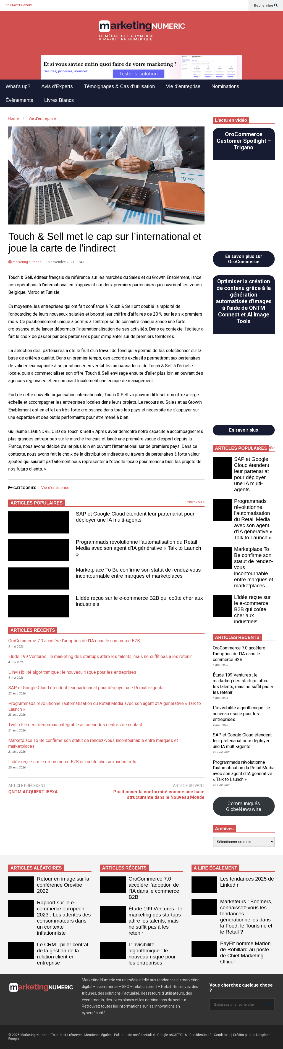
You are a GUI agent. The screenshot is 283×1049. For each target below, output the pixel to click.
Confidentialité (200, 1035)
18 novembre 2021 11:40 (65, 262)
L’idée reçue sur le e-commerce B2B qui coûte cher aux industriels (72, 761)
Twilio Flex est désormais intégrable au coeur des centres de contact (75, 724)
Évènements (19, 100)
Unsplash (263, 1035)
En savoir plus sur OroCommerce (243, 259)
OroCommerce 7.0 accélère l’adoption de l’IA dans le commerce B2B (74, 640)
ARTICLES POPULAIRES (36, 503)
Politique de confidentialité (134, 1035)
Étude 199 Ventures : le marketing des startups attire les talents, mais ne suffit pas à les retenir (100, 656)
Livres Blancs (59, 100)
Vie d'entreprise (55, 487)
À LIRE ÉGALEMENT (215, 868)
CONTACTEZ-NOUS (19, 5)
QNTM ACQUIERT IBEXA (33, 791)
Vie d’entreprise (183, 86)
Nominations (225, 86)
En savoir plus (243, 430)
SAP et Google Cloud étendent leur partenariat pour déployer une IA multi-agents (135, 517)
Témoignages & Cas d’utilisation (119, 86)
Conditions (222, 1035)
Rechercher (265, 5)
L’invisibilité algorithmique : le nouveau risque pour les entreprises (72, 672)
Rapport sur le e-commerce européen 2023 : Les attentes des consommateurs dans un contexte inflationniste (64, 918)
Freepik (13, 1039)
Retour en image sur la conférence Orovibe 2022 (63, 885)
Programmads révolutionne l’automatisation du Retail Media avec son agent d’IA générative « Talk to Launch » (138, 548)
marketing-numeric (24, 262)
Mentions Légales (98, 1035)
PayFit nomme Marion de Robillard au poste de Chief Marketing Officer (245, 952)
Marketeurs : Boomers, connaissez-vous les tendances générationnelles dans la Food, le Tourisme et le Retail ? (246, 917)
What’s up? (18, 86)
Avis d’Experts (57, 86)
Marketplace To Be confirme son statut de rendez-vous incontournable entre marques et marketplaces (138, 573)
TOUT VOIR (196, 502)
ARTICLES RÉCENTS (124, 868)
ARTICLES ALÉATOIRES (36, 868)
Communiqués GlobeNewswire (243, 806)
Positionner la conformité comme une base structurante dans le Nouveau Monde (159, 794)
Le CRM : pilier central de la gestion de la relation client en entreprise (62, 954)
